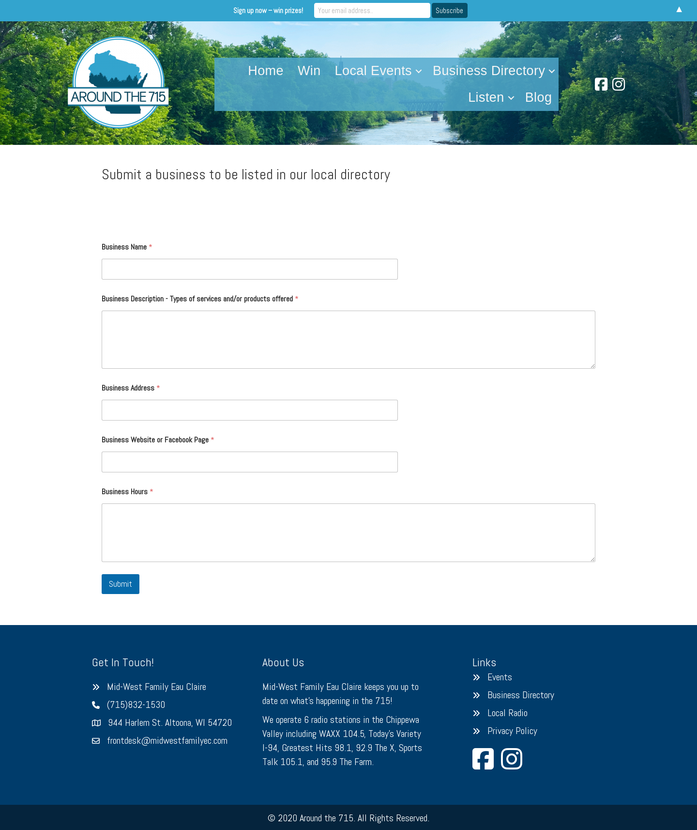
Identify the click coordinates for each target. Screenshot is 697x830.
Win (309, 70)
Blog (538, 97)
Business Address (131, 387)
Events (499, 677)
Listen (486, 97)
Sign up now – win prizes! (268, 10)
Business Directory (489, 70)
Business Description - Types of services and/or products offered (200, 298)
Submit (120, 584)
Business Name (127, 246)
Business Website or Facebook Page (158, 439)
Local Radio (507, 712)
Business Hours (127, 491)
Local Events (373, 70)
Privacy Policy (512, 730)
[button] (418, 71)
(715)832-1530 (136, 704)
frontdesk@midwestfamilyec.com (167, 740)
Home (266, 70)
